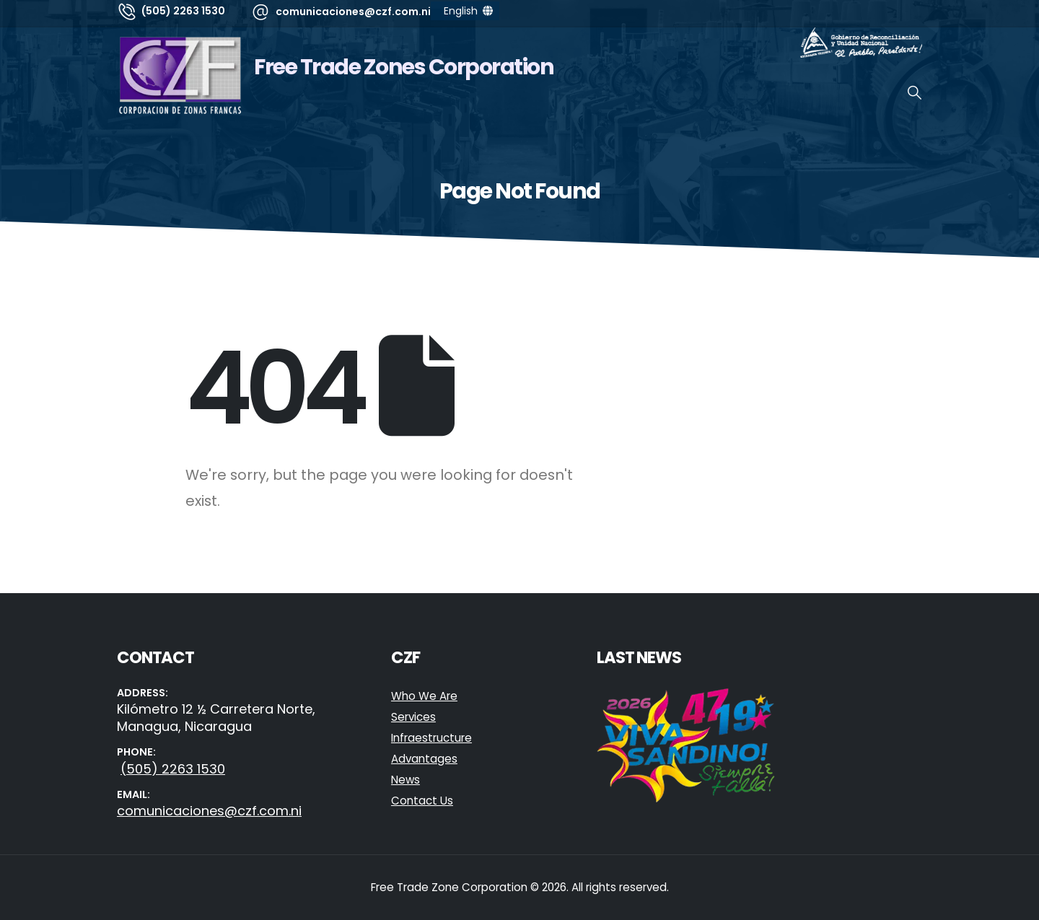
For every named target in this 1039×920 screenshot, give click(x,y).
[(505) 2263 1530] (171, 10)
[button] (915, 93)
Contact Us (422, 800)
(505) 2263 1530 (172, 769)
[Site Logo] (180, 75)
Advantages (424, 758)
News (405, 779)
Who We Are (424, 696)
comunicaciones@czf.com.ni (209, 811)
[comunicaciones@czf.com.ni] (340, 11)
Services (413, 716)
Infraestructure (431, 737)
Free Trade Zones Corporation (403, 67)
